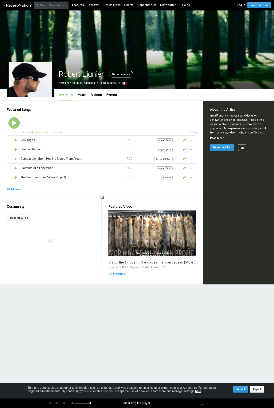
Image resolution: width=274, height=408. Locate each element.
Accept (240, 389)
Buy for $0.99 (164, 140)
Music (82, 95)
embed (57, 132)
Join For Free (259, 5)
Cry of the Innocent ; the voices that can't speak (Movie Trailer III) (159, 262)
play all (29, 132)
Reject (257, 389)
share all (42, 132)
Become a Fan (121, 74)
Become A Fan (19, 217)
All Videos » (116, 274)
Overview (66, 95)
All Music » (14, 189)
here (198, 391)
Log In (241, 5)
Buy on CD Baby (163, 159)
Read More (217, 138)
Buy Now (167, 177)
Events (111, 95)
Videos (96, 95)
